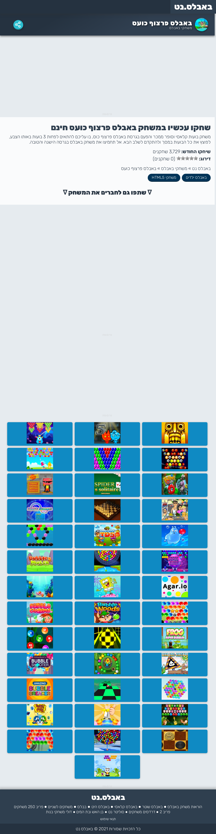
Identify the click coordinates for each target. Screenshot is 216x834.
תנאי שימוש (108, 819)
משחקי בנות (55, 811)
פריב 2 (165, 811)
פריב (39, 806)
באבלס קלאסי (125, 806)
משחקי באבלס (180, 28)
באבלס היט (100, 806)
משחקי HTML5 (164, 177)
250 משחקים (24, 806)
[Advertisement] (107, 75)
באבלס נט (201, 168)
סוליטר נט (116, 811)
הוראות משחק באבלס (184, 806)
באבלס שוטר (152, 806)
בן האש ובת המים (89, 811)
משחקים (135, 811)
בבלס (81, 806)
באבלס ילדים (196, 177)
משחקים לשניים (60, 806)
